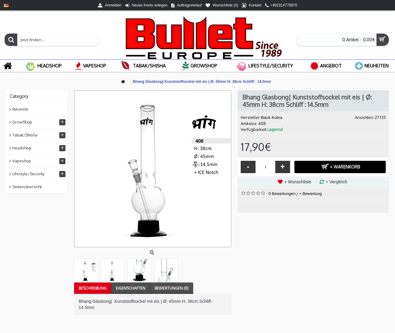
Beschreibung (92, 288)
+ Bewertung (310, 193)
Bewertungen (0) (172, 288)
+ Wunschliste (297, 181)
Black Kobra (271, 117)
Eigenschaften (130, 288)
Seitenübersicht (27, 186)
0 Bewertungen (281, 193)
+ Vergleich (336, 181)
